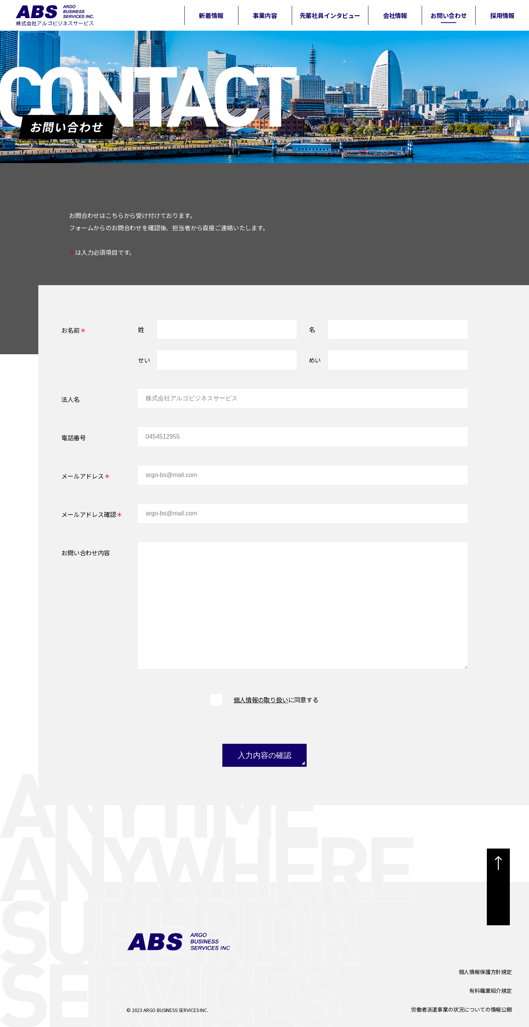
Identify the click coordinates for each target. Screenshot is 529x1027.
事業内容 (265, 15)
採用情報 (502, 15)
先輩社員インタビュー (330, 15)
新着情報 (211, 15)
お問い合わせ (448, 15)
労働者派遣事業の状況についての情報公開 (461, 1009)
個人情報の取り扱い (260, 699)
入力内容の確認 (264, 755)
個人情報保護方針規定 (485, 972)
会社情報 (395, 15)
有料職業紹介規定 (490, 990)
